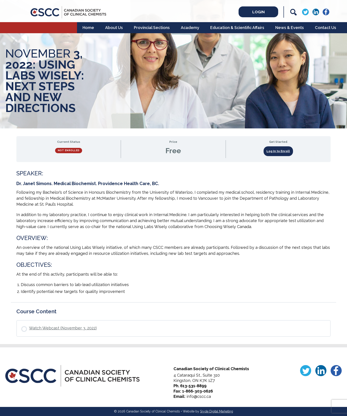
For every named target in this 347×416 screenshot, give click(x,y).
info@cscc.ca (199, 396)
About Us (114, 27)
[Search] (293, 12)
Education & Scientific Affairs (237, 27)
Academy (190, 27)
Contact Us (325, 27)
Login (257, 11)
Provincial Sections (152, 27)
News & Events (289, 27)
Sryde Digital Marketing (216, 411)
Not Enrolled (68, 150)
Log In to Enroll (278, 151)
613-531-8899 (193, 385)
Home (88, 27)
